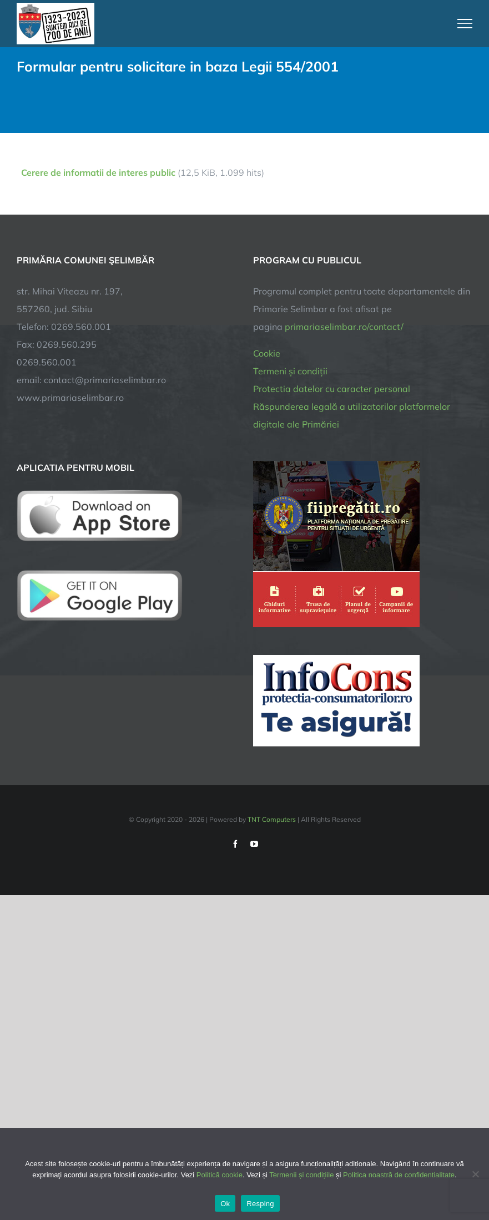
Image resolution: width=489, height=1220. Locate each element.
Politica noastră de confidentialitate (399, 1175)
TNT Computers (272, 819)
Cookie (266, 353)
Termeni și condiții (290, 371)
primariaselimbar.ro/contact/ (344, 326)
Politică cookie (219, 1175)
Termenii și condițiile (301, 1175)
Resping (260, 1203)
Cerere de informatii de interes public (98, 172)
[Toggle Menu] (465, 23)
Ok (225, 1203)
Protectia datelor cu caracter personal (331, 388)
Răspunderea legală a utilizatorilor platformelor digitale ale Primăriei (351, 415)
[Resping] (475, 1174)
